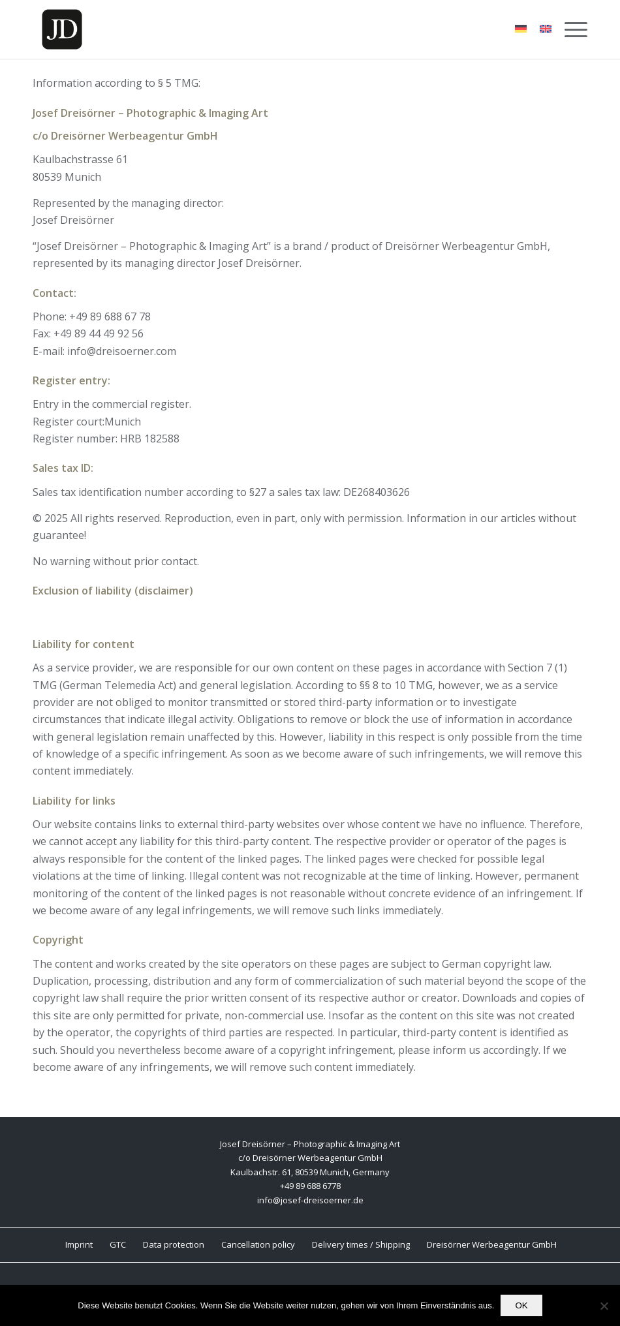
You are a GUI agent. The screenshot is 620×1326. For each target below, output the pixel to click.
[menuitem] (569, 29)
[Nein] (603, 1305)
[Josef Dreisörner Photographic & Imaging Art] (62, 29)
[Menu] (569, 29)
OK (521, 1305)
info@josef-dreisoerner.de (310, 1200)
